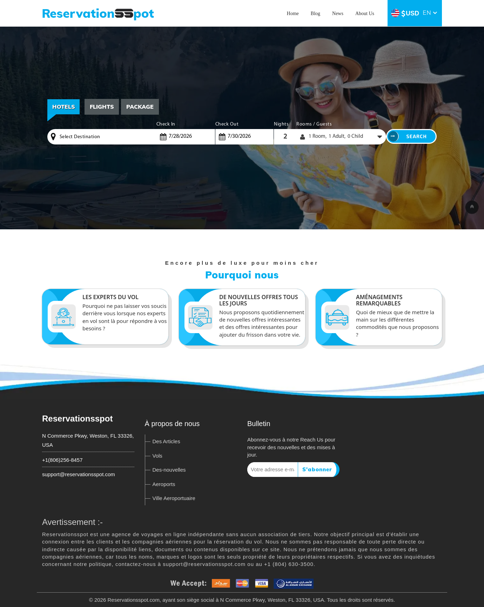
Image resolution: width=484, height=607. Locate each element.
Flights (102, 106)
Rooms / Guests (314, 124)
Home (293, 13)
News (337, 13)
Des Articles (166, 441)
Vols (157, 456)
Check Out (227, 124)
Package (140, 106)
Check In (165, 124)
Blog (315, 13)
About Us (364, 13)
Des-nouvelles (169, 470)
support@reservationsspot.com (78, 474)
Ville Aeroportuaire (174, 498)
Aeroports (164, 484)
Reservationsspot (77, 418)
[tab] (102, 107)
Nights (281, 124)
